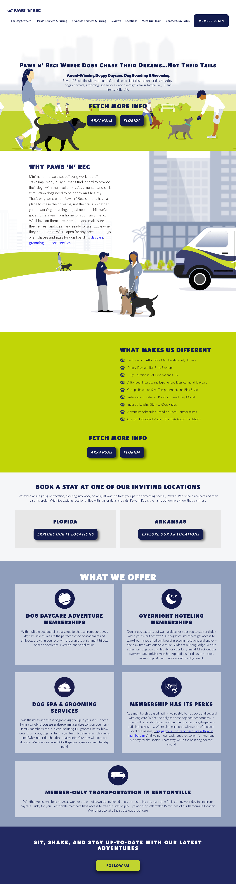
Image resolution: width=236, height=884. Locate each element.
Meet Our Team (151, 20)
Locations (131, 20)
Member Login (211, 20)
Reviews (116, 20)
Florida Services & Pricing (51, 20)
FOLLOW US (118, 865)
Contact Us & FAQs (178, 20)
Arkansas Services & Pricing (89, 20)
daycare (97, 237)
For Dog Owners (21, 20)
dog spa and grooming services (63, 724)
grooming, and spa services (50, 243)
